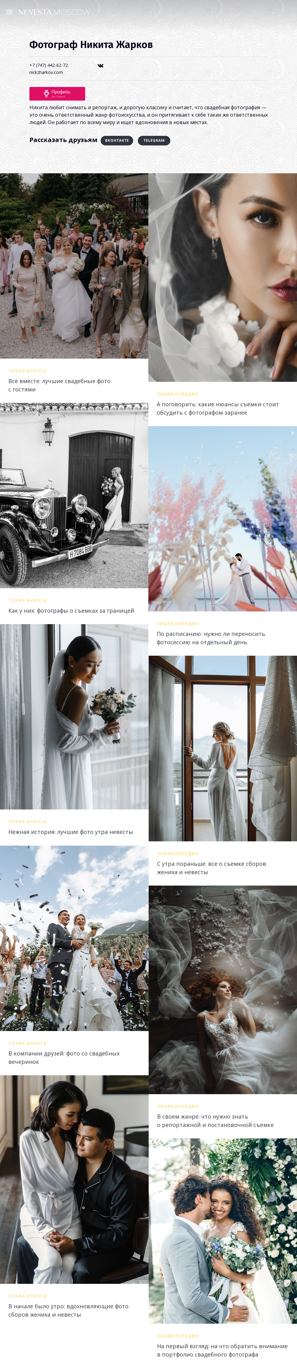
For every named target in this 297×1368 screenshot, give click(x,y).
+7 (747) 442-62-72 (48, 65)
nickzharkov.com (46, 72)
